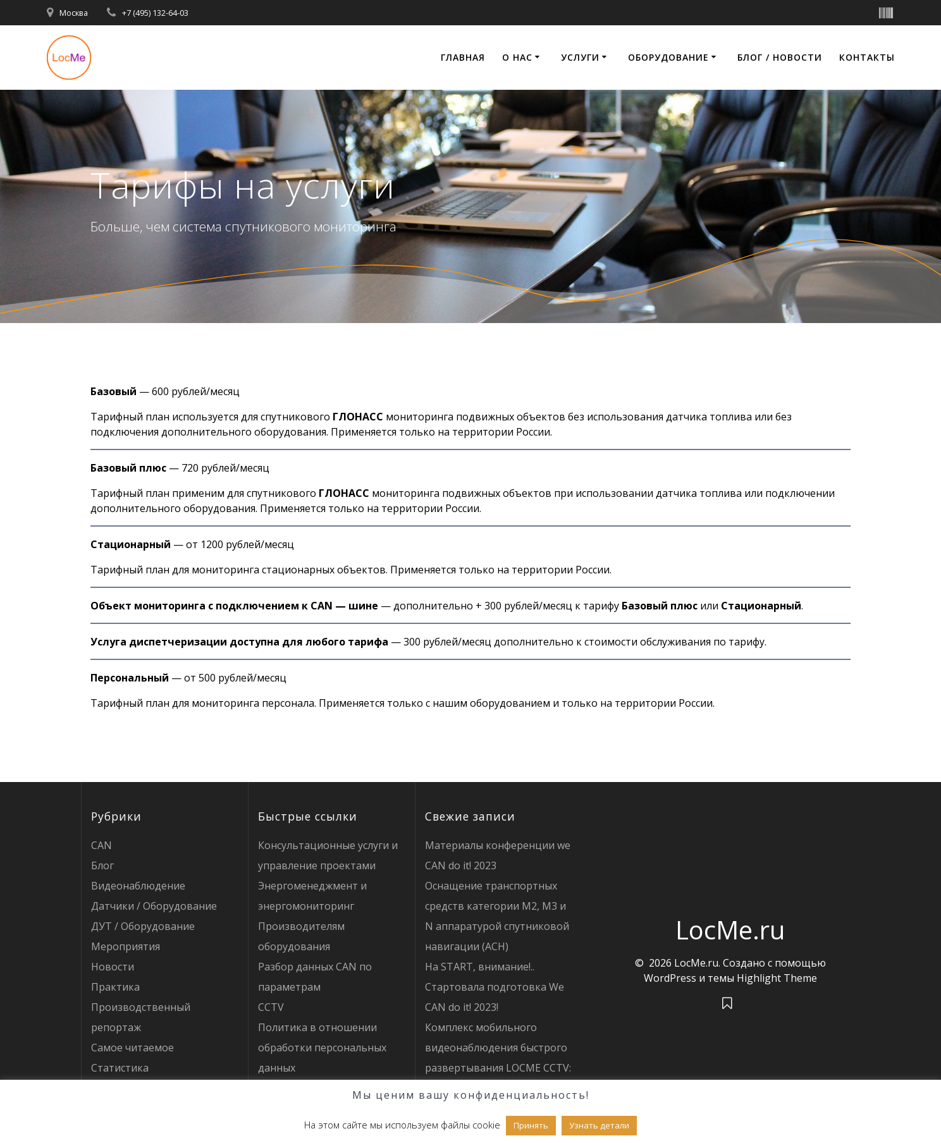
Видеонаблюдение (138, 886)
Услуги (580, 57)
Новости (112, 967)
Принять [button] (531, 1125)
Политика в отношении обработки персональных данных (322, 1047)
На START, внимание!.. (479, 967)
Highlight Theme (777, 978)
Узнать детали (599, 1125)
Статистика (120, 1068)
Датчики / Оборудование (154, 906)
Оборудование (668, 57)
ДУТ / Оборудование (143, 926)
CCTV (271, 1007)
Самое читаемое (132, 1047)
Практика (115, 987)
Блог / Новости (779, 57)
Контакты (867, 57)
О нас (517, 57)
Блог (102, 865)
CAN (101, 845)
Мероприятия (125, 946)
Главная (463, 57)
